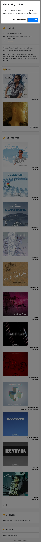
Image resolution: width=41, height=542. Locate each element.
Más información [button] (19, 20)
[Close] (37, 4)
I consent (33, 20)
